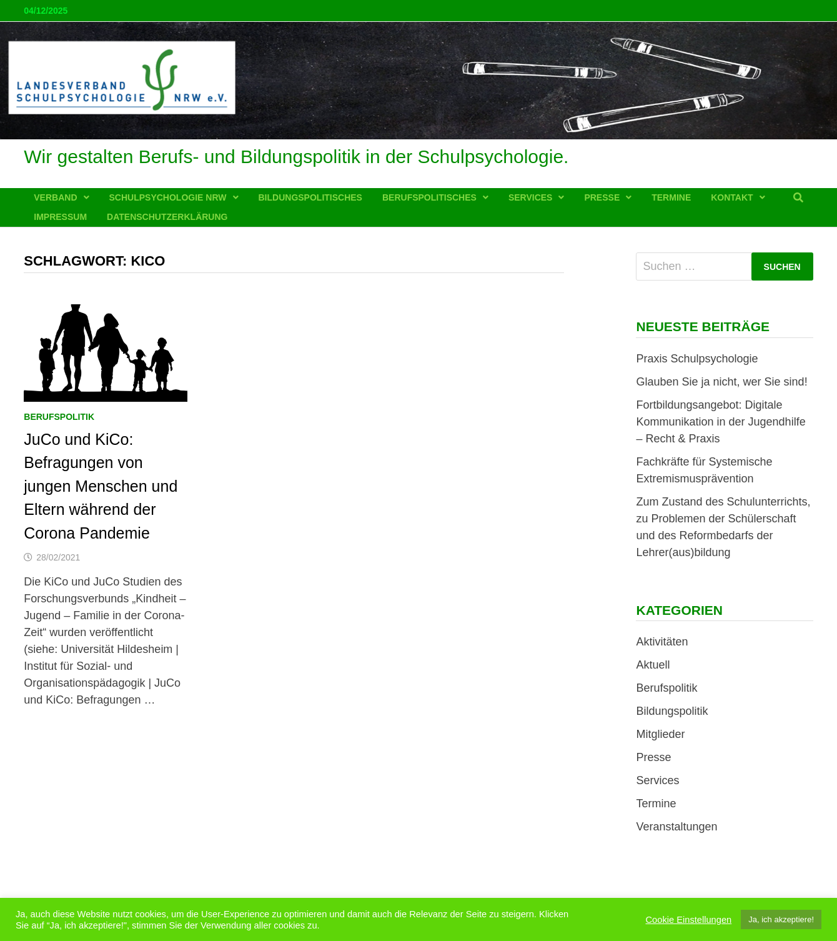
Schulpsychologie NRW (168, 197)
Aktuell (653, 665)
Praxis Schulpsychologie (697, 358)
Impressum (60, 217)
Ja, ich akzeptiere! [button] (781, 919)
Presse (602, 197)
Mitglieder (660, 734)
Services (530, 197)
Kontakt (732, 197)
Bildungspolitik (672, 711)
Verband (55, 197)
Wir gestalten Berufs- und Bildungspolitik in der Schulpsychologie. (296, 156)
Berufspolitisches (429, 197)
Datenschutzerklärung (167, 217)
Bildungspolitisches (310, 197)
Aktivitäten (662, 641)
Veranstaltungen (676, 826)
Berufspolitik (59, 417)
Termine (671, 197)
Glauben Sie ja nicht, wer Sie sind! (721, 382)
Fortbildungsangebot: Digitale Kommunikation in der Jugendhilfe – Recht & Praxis (720, 422)
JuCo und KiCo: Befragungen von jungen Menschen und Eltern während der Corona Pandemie (100, 486)
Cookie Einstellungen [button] (689, 920)
